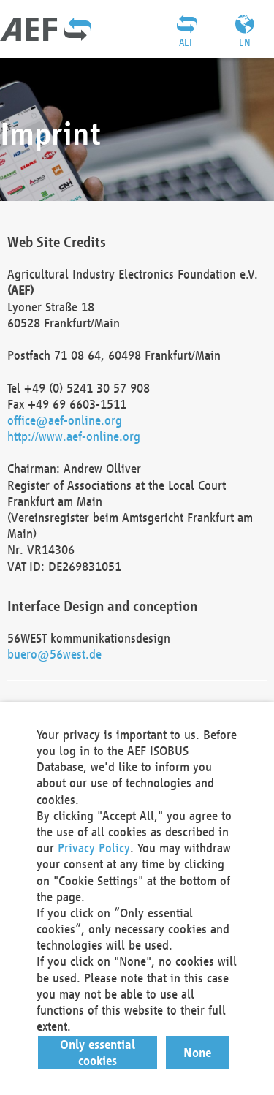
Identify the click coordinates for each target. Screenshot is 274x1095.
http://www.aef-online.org (73, 436)
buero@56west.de (54, 654)
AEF (186, 42)
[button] (98, 1052)
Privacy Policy (94, 847)
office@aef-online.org (64, 420)
